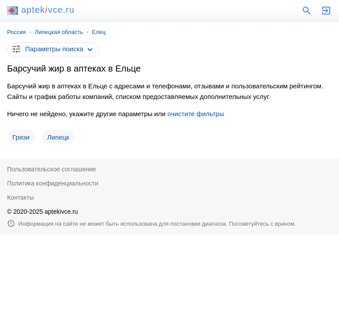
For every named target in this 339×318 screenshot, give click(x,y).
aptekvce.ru (41, 10)
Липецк (58, 137)
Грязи (21, 137)
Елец (98, 32)
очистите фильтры (195, 113)
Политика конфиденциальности (52, 183)
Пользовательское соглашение (51, 169)
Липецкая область (59, 32)
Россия (16, 32)
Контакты (20, 197)
